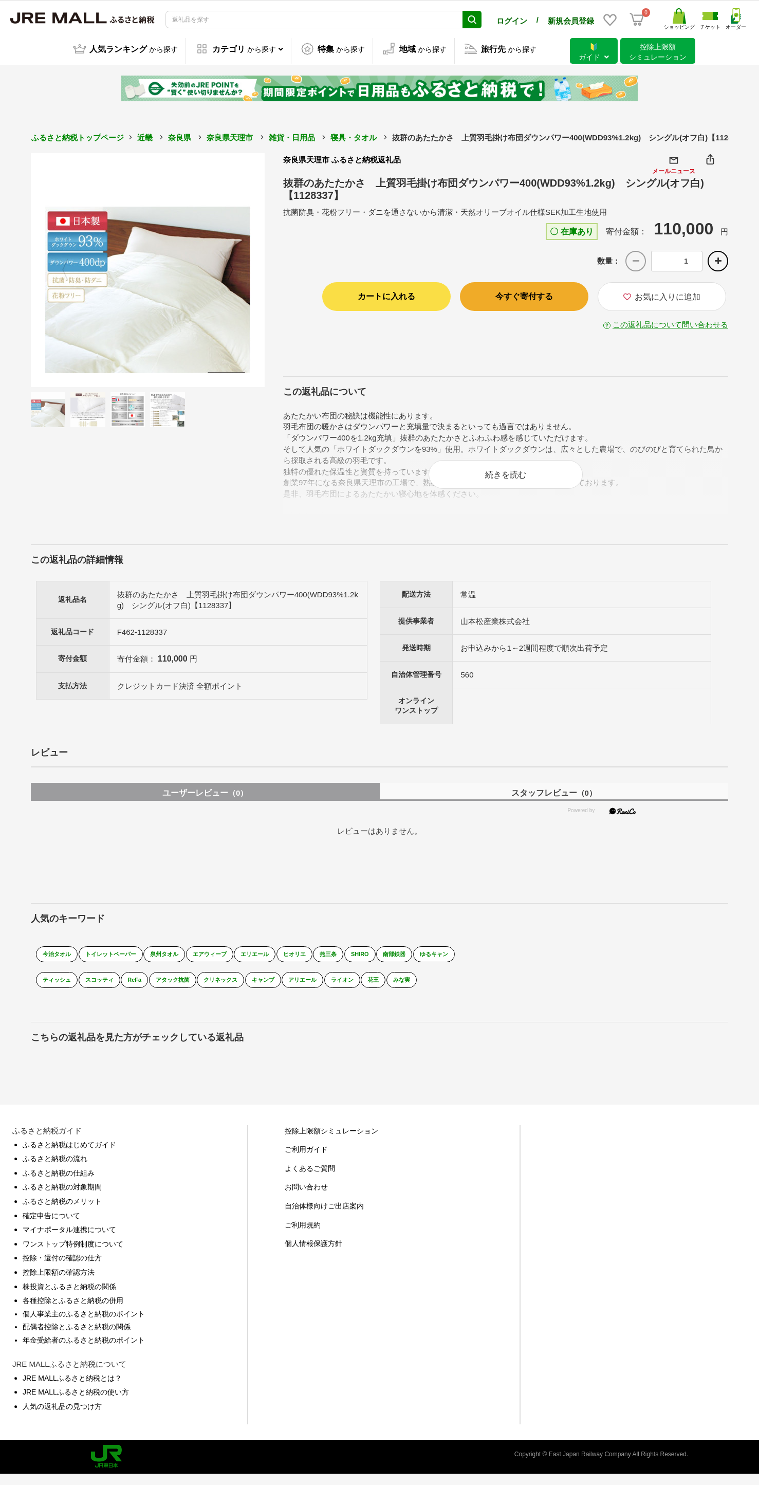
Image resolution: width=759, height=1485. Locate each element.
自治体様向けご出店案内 (324, 1216)
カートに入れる (386, 294)
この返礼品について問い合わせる (670, 323)
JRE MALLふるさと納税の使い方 (76, 1403)
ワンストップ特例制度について (73, 1254)
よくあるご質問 (310, 1179)
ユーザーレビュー (205, 803)
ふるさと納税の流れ (55, 1169)
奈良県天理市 (230, 136)
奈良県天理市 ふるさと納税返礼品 (342, 158)
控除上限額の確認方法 (59, 1282)
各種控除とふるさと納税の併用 (73, 1311)
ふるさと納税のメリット (62, 1211)
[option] (148, 269)
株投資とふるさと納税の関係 (69, 1297)
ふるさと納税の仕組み (59, 1183)
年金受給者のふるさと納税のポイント (84, 1350)
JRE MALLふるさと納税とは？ (72, 1388)
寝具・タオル (353, 136)
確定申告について (51, 1226)
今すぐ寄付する (524, 294)
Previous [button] (59, 269)
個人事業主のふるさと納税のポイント (84, 1324)
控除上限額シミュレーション (331, 1141)
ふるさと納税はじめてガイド (69, 1155)
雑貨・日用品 (292, 136)
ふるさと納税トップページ (77, 136)
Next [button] (236, 269)
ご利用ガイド (306, 1160)
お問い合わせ (306, 1198)
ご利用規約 (303, 1235)
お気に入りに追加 (661, 295)
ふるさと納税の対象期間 (62, 1198)
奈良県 (179, 136)
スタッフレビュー (554, 803)
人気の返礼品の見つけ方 (62, 1417)
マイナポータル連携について (69, 1240)
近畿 (145, 136)
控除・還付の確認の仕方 (62, 1268)
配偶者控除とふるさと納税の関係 (77, 1337)
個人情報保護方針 (313, 1254)
